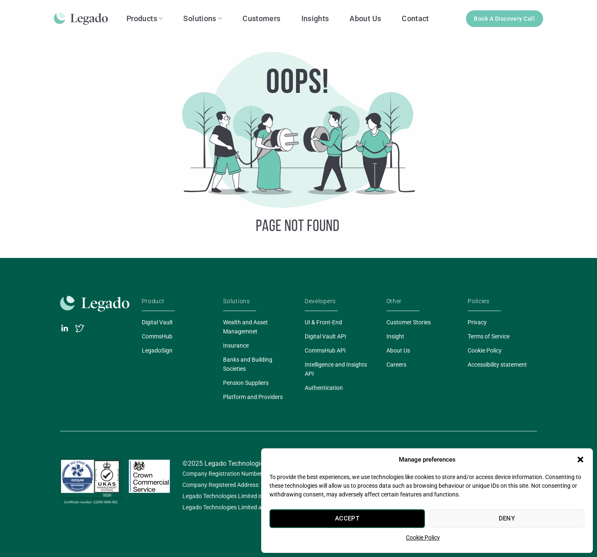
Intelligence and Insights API (336, 369)
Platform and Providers (253, 397)
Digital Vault (157, 322)
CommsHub (157, 336)
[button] (580, 459)
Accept (347, 518)
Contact (415, 18)
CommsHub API (325, 350)
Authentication (324, 387)
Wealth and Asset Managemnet (245, 327)
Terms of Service (489, 336)
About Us (365, 18)
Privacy (477, 322)
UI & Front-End (323, 322)
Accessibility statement (497, 364)
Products (144, 18)
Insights (315, 18)
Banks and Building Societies (247, 364)
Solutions (202, 18)
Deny (507, 518)
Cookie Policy (423, 537)
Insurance (236, 345)
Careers (396, 364)
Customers (261, 18)
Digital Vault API (325, 336)
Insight (395, 336)
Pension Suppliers (246, 382)
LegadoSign (157, 350)
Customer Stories (408, 322)
